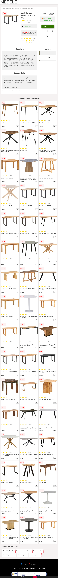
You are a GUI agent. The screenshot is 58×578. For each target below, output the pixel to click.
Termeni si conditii (16, 568)
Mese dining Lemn (22, 555)
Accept (34, 577)
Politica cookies (41, 568)
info (17, 126)
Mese (4, 8)
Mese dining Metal (38, 551)
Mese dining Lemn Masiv (9, 555)
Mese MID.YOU (18, 8)
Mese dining (10, 8)
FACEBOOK (24, 564)
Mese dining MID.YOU (28, 8)
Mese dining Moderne (35, 555)
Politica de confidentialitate (29, 568)
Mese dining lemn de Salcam (23, 551)
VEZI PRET (47, 26)
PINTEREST (32, 564)
